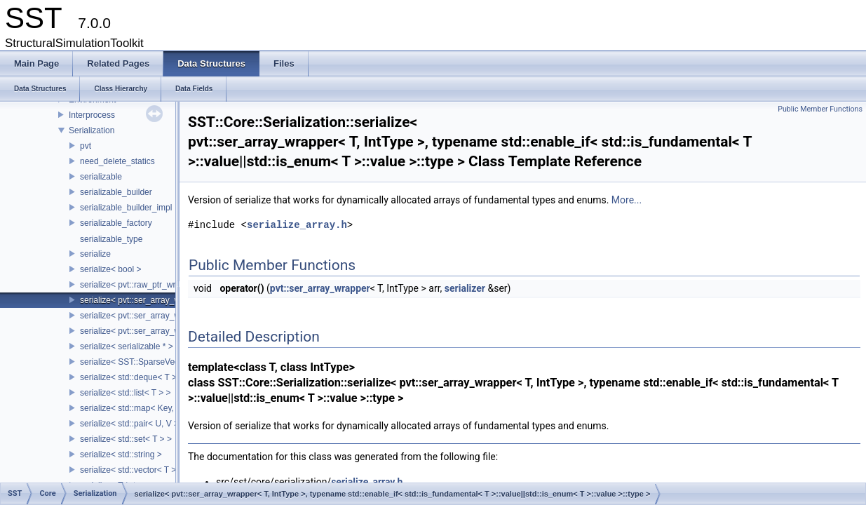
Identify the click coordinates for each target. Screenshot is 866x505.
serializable (101, 177)
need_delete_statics (117, 161)
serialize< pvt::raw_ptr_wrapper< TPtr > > (157, 285)
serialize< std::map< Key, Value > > (146, 408)
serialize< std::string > (121, 454)
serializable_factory (116, 223)
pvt (85, 146)
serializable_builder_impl (126, 208)
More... (626, 200)
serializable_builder (116, 192)
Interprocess (92, 115)
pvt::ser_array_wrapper (320, 288)
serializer (465, 288)
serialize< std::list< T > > (125, 393)
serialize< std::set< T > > (126, 439)
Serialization (91, 130)
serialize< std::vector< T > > (132, 470)
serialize (95, 254)
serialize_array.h (297, 224)
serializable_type (111, 239)
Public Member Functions (820, 109)
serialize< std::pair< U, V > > (133, 424)
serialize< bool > (110, 269)
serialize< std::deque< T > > (132, 377)
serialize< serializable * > (126, 346)
